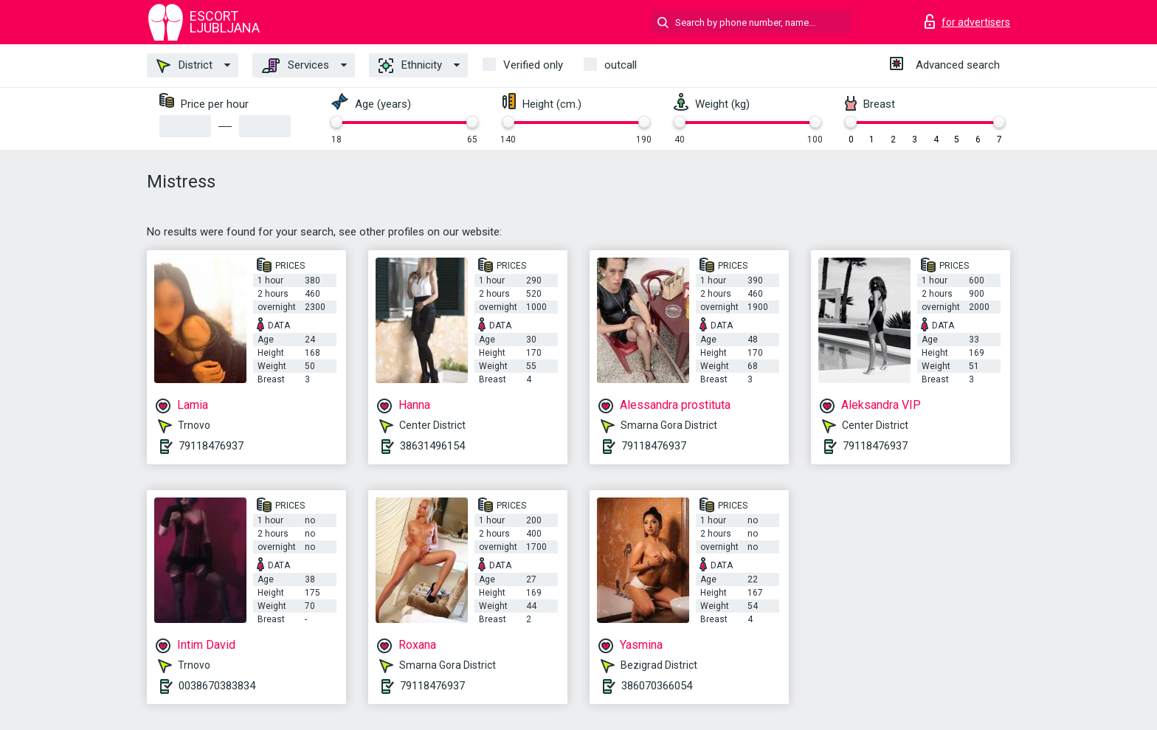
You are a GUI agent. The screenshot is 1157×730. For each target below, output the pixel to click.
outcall (620, 65)
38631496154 (432, 445)
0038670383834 (217, 685)
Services (295, 65)
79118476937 (211, 445)
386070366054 (656, 685)
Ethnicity (410, 65)
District (184, 65)
